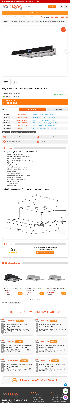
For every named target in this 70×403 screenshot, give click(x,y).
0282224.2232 (22, 128)
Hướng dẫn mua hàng (58, 395)
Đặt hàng (32, 109)
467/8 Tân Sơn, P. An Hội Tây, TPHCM (44, 117)
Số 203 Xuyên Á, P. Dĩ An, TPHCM (43, 114)
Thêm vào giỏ (57, 109)
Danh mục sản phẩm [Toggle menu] (35, 13)
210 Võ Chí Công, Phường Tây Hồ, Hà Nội (45, 123)
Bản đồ (20, 320)
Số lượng (4, 109)
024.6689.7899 (22, 123)
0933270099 (23, 347)
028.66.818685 (22, 120)
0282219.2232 (22, 125)
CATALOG (32, 17)
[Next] (67, 51)
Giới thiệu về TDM (37, 395)
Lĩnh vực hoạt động (37, 399)
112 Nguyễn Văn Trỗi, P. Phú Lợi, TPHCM (45, 125)
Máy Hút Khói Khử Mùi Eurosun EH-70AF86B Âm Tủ (53, 21)
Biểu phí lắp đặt (56, 399)
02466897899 (15, 347)
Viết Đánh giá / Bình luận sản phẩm (45, 252)
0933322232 (54, 17)
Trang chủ (6, 21)
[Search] (52, 6)
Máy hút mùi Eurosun (19, 156)
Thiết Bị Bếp (14, 21)
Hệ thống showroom (38, 401)
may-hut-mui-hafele (15, 302)
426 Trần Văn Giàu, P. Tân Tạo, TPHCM (44, 128)
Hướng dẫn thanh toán (58, 397)
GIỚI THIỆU (7, 17)
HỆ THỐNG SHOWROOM (20, 17)
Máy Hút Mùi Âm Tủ (17, 132)
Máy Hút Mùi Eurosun (32, 21)
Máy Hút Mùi (22, 21)
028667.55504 (22, 117)
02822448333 (63, 17)
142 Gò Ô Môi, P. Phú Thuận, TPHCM (44, 120)
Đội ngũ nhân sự (36, 397)
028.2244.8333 (22, 114)
